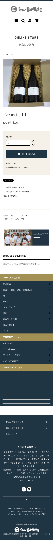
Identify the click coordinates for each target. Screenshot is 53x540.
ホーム (6, 54)
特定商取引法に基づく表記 (17, 167)
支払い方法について (21, 509)
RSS (39, 514)
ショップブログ (30, 514)
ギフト (13, 54)
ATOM (43, 514)
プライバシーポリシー (15, 514)
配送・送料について (37, 509)
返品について (11, 163)
